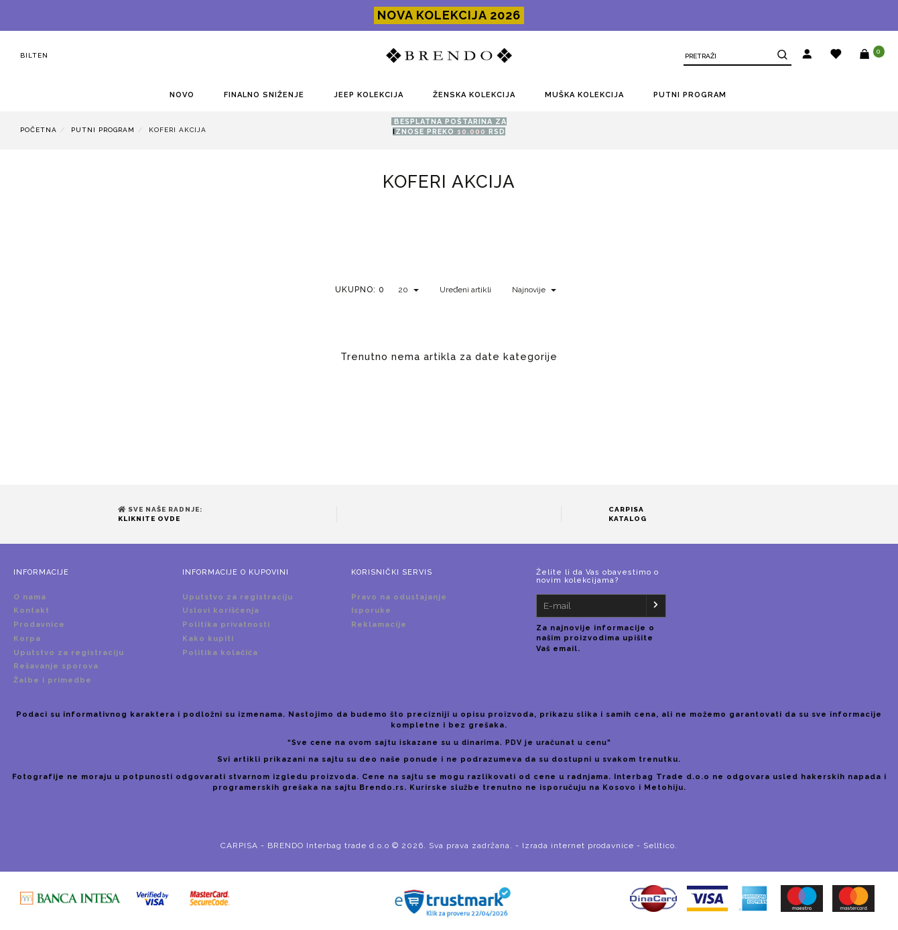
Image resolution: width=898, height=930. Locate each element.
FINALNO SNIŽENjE (264, 95)
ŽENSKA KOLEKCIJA (474, 95)
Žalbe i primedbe (52, 680)
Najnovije (534, 289)
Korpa (27, 638)
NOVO (182, 95)
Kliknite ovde (149, 518)
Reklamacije (379, 624)
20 (408, 289)
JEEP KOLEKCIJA (368, 95)
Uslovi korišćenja (220, 610)
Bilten (34, 55)
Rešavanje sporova (56, 666)
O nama (29, 597)
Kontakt (31, 610)
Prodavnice (39, 624)
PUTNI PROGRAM (689, 95)
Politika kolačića (220, 652)
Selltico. (660, 845)
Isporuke (371, 610)
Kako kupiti (208, 638)
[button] (807, 56)
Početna (38, 129)
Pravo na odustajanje (399, 597)
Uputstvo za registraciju (68, 652)
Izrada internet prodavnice (578, 845)
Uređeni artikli (465, 289)
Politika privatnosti (226, 624)
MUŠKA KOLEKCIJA (584, 95)
